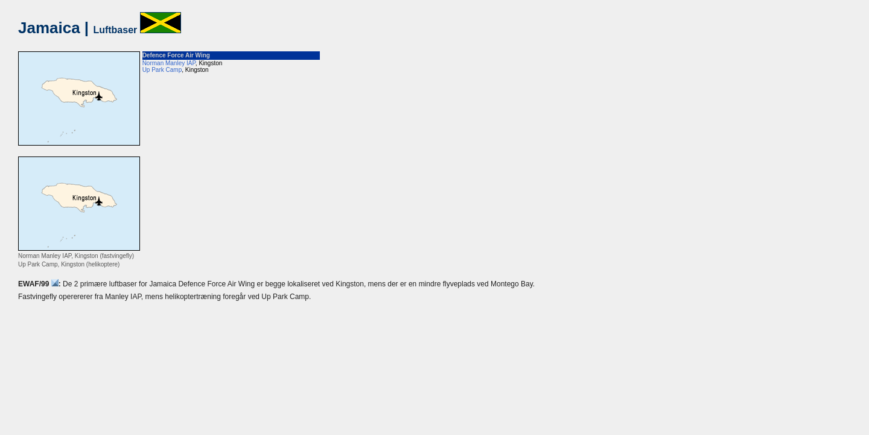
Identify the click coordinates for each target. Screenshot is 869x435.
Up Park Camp (162, 69)
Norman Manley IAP (169, 63)
